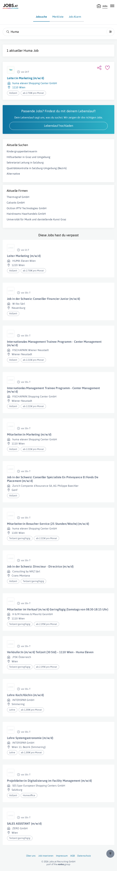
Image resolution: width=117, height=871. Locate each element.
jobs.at (53, 861)
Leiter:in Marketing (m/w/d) (25, 78)
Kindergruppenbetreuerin (22, 151)
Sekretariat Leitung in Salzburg (25, 162)
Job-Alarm (75, 16)
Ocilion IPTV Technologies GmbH (26, 208)
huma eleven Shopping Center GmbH (34, 83)
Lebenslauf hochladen (58, 125)
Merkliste (58, 16)
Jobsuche (41, 16)
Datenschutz (84, 855)
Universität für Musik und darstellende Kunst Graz (36, 219)
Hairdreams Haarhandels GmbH (26, 213)
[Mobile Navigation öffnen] (112, 6)
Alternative (13, 173)
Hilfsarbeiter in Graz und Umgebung (28, 156)
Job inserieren (45, 855)
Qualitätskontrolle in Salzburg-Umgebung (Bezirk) (37, 168)
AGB (72, 855)
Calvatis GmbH (16, 202)
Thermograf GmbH (18, 196)
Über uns (31, 855)
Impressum (62, 855)
